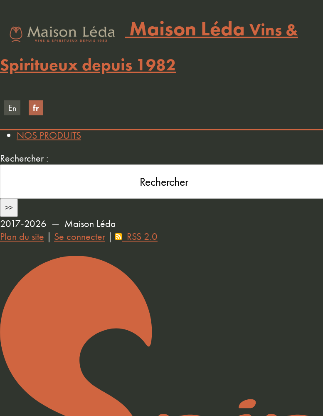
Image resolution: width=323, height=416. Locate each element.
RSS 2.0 (136, 236)
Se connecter (79, 236)
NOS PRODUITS (49, 135)
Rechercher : (24, 158)
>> (9, 207)
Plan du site (22, 236)
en (12, 107)
